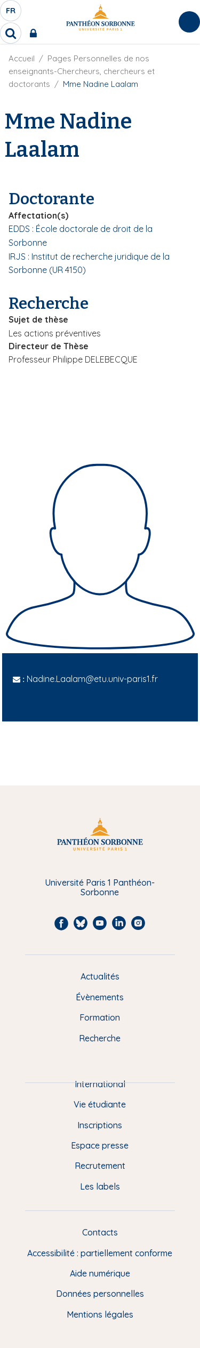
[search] (10, 33)
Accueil (22, 58)
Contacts (100, 1232)
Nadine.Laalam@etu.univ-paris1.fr (92, 678)
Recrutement (100, 1165)
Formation (99, 1017)
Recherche (100, 1038)
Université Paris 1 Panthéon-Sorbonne (100, 887)
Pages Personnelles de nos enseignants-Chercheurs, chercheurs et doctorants (82, 71)
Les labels (100, 1186)
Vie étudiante (100, 1104)
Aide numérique (100, 1273)
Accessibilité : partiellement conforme (99, 1253)
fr (11, 13)
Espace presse (100, 1145)
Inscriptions (99, 1125)
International (100, 1084)
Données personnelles (100, 1293)
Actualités (100, 976)
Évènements (100, 997)
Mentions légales (100, 1314)
